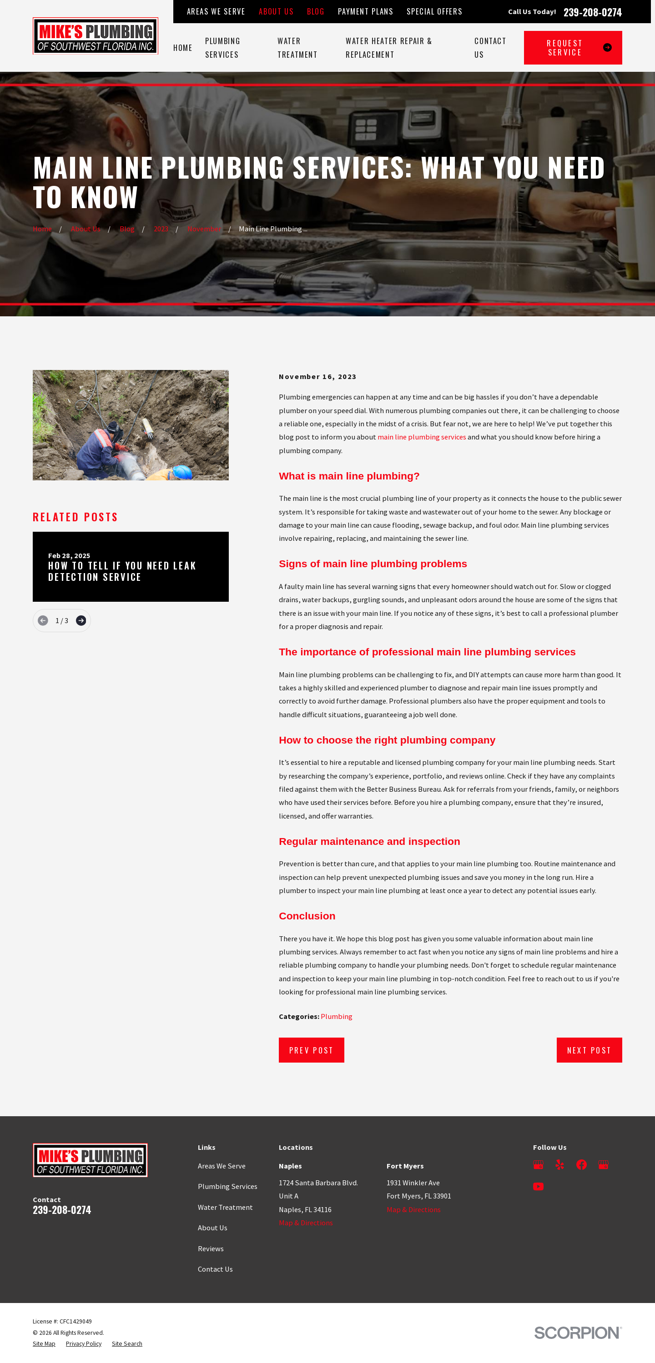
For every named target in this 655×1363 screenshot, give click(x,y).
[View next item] (81, 620)
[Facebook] (581, 1164)
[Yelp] (559, 1164)
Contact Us (215, 1268)
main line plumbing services (422, 436)
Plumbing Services (227, 1186)
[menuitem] (44, 1343)
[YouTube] (538, 1186)
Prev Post (311, 1050)
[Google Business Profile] (538, 1164)
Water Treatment (225, 1207)
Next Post (589, 1050)
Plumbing (337, 1016)
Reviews (211, 1248)
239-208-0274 (593, 12)
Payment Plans (365, 11)
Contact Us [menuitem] (490, 47)
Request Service (579, 47)
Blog (316, 11)
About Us (276, 11)
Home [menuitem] (183, 47)
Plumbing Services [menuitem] (222, 47)
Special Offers (434, 11)
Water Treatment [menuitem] (297, 47)
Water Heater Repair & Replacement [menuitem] (389, 47)
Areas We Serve (216, 11)
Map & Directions (306, 1222)
